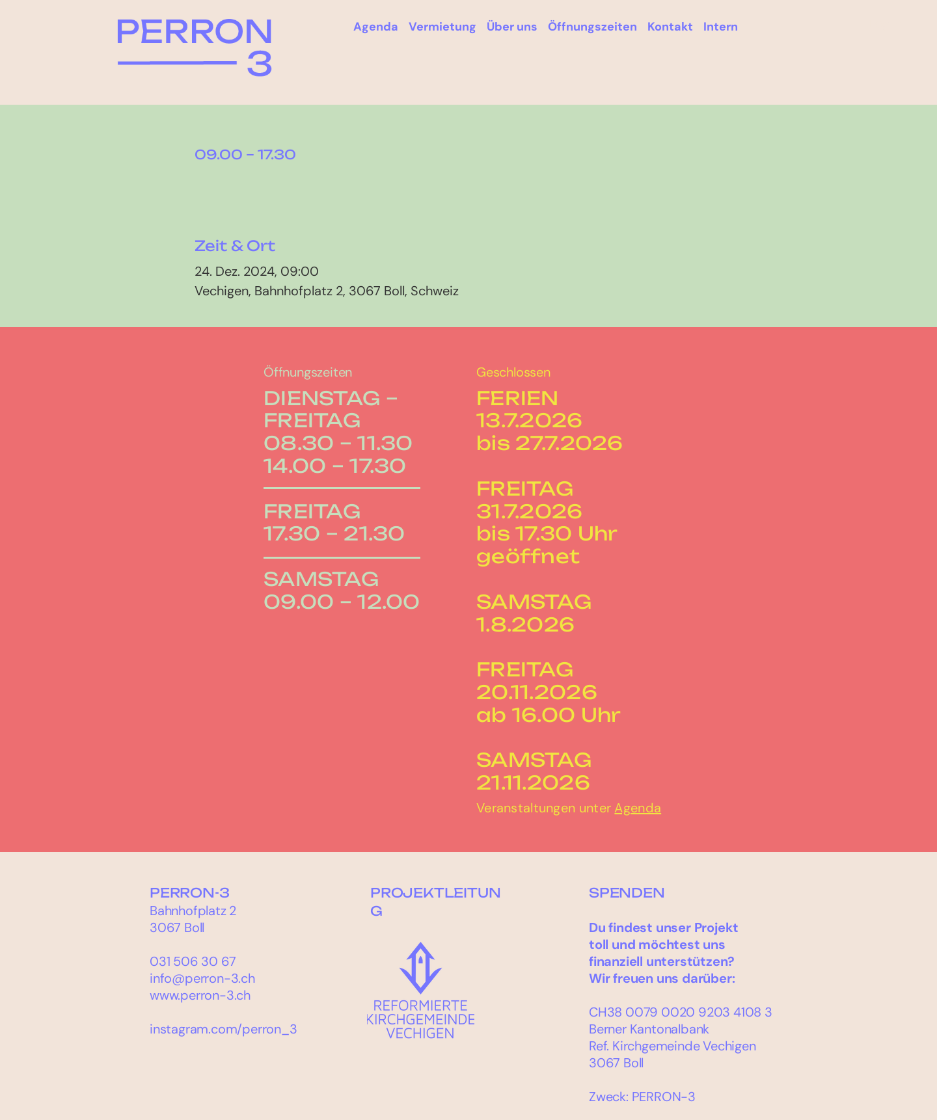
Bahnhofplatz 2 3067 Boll (193, 919)
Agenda (637, 807)
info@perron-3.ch (202, 978)
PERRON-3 (189, 893)
